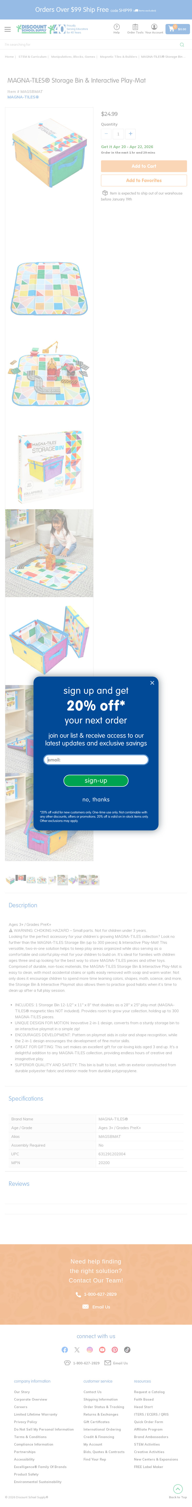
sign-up (96, 780)
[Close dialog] (152, 683)
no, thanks (96, 799)
